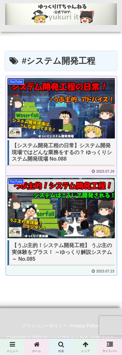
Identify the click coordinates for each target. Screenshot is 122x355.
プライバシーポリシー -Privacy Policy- (61, 325)
